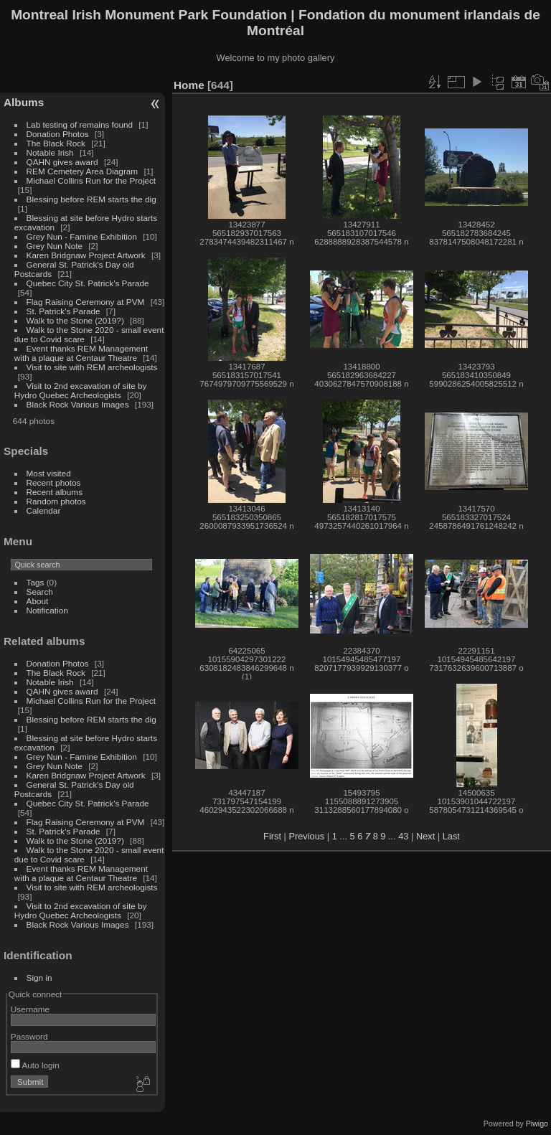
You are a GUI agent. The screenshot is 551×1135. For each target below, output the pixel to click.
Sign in (39, 977)
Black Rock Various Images (78, 404)
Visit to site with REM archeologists (92, 367)
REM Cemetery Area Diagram (82, 171)
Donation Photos (58, 133)
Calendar (44, 510)
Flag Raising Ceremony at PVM (86, 301)
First (272, 836)
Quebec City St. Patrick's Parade (88, 283)
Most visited (49, 473)
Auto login (35, 1065)
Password (29, 1036)
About (38, 601)
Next (425, 836)
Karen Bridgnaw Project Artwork (86, 255)
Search (40, 591)
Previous (306, 836)
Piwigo (537, 1123)
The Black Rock (56, 143)
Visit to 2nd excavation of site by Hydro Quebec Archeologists (80, 390)
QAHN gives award (62, 161)
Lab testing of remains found (80, 124)
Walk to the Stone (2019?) (75, 320)
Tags (35, 582)
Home (189, 85)
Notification (47, 610)
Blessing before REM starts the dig (91, 199)
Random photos (56, 501)
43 (403, 836)
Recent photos (54, 482)
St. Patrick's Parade (63, 311)
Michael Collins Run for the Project (91, 180)
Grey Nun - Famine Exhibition (83, 236)
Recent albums (55, 491)
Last (451, 836)
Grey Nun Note (55, 245)
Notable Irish (50, 152)
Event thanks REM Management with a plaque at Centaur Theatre (81, 353)
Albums (24, 102)
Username (30, 1009)
